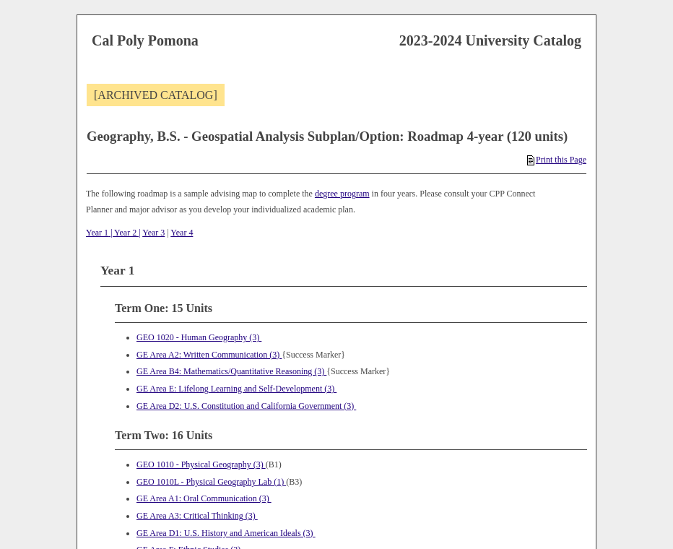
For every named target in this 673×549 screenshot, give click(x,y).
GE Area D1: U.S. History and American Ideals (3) (226, 533)
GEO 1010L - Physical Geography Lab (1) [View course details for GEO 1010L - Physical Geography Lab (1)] (211, 482)
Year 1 (97, 233)
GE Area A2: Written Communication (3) (209, 355)
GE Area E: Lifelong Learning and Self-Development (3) (236, 389)
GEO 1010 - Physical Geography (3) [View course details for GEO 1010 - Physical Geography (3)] (201, 464)
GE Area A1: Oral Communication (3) (204, 498)
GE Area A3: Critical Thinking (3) (197, 516)
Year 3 (153, 233)
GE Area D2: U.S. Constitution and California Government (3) (246, 406)
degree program (342, 194)
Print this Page (556, 160)
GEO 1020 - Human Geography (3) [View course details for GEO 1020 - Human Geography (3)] (198, 337)
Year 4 (181, 233)
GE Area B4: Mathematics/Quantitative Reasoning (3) (231, 371)
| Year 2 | (124, 233)
